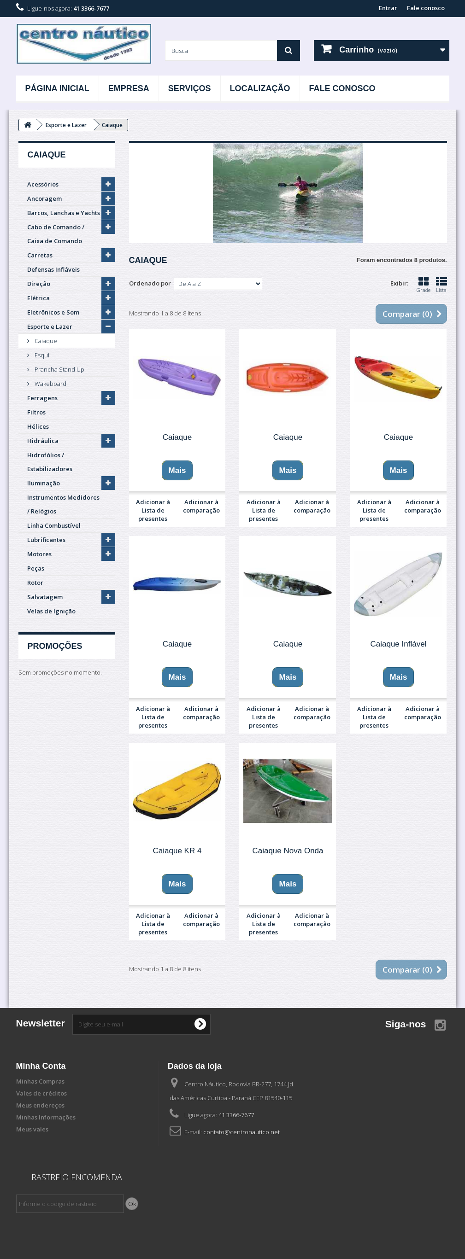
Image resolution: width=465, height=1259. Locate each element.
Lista (441, 284)
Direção (38, 284)
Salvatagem (45, 597)
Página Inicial (57, 88)
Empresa (128, 88)
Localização (260, 88)
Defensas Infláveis (53, 269)
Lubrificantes (46, 540)
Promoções (55, 646)
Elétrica (38, 298)
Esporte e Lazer (49, 326)
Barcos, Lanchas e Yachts (63, 213)
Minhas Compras (40, 1081)
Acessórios (43, 184)
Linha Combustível (54, 525)
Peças (35, 568)
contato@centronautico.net (241, 1132)
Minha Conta (41, 1066)
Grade (423, 284)
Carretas (40, 255)
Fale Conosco (342, 88)
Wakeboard (49, 383)
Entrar (388, 8)
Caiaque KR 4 (177, 850)
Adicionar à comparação (201, 506)
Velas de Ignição (51, 611)
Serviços (189, 88)
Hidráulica (43, 441)
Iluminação (43, 483)
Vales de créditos (41, 1093)
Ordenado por (150, 283)
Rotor (35, 582)
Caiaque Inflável (399, 644)
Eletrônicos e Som (53, 312)
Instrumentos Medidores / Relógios (63, 504)
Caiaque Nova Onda (287, 850)
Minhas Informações (46, 1117)
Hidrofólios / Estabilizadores (49, 462)
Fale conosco (426, 8)
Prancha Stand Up (58, 369)
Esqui (41, 355)
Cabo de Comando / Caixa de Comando (55, 234)
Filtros (36, 412)
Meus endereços (40, 1105)
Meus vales (32, 1129)
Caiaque (45, 341)
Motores (39, 554)
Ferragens (42, 398)
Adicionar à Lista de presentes (153, 510)
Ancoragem (44, 198)
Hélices (38, 426)
